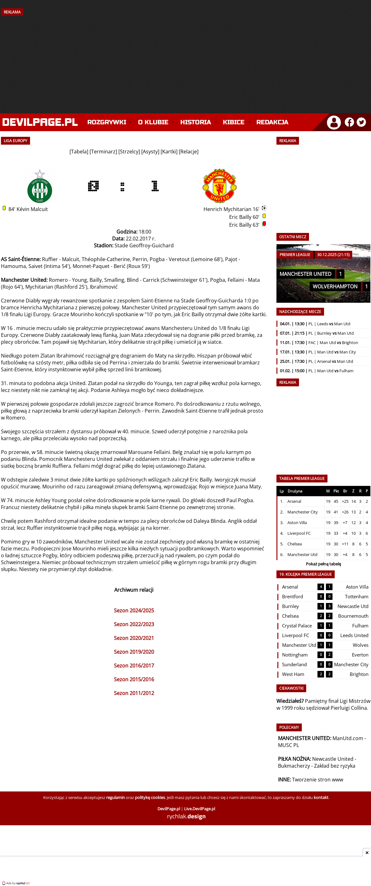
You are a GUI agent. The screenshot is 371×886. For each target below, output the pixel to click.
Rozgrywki (106, 122)
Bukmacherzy (294, 765)
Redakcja (272, 122)
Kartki (169, 151)
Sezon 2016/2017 (134, 665)
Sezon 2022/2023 (134, 624)
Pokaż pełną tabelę (323, 564)
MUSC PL (288, 745)
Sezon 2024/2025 (134, 610)
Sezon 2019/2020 (134, 651)
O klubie (153, 122)
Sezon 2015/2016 (134, 679)
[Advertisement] (186, 58)
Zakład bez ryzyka (334, 765)
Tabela (79, 151)
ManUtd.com (347, 738)
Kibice (234, 122)
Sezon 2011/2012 (134, 693)
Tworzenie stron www (317, 779)
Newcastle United (332, 758)
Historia (195, 122)
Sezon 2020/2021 (134, 638)
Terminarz (103, 151)
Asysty (150, 151)
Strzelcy (129, 151)
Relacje (188, 151)
